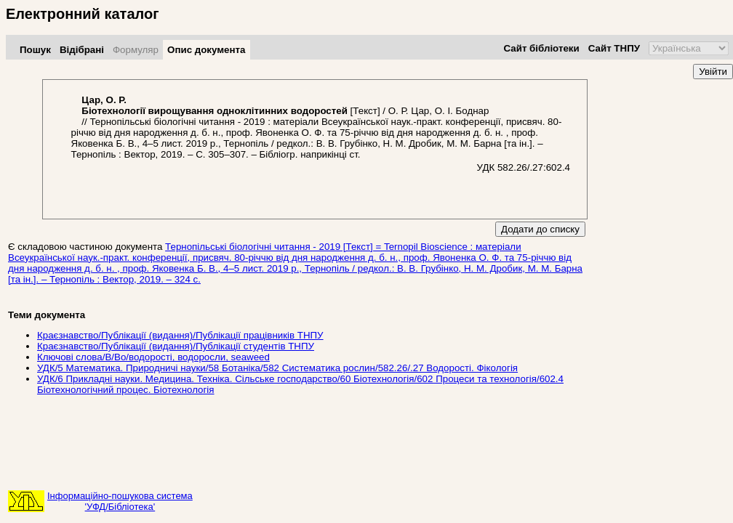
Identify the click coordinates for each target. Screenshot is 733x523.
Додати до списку (540, 229)
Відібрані (82, 49)
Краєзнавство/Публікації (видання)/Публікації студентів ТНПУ (175, 346)
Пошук (35, 49)
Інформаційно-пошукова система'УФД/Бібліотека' (120, 501)
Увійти (713, 71)
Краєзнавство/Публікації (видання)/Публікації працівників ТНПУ (180, 335)
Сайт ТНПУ (614, 48)
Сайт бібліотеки (541, 48)
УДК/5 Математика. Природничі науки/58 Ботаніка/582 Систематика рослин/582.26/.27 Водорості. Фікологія (277, 367)
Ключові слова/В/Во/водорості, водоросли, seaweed (153, 357)
